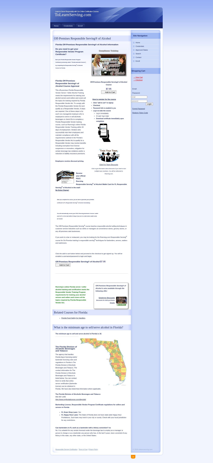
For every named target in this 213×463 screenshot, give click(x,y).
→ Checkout (138, 80)
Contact (138, 57)
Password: (136, 93)
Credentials (68, 25)
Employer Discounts (107, 298)
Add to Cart (108, 92)
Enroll (80, 25)
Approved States (142, 50)
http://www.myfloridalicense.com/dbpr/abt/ (70, 399)
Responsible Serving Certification (66, 449)
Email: (134, 89)
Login (149, 104)
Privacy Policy (93, 449)
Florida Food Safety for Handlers (73, 318)
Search (138, 54)
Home (56, 25)
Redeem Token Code (140, 113)
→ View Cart (138, 77)
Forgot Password (138, 109)
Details (112, 303)
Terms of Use (83, 449)
